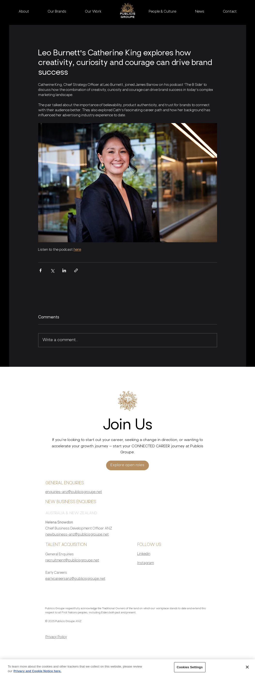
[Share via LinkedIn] (64, 270)
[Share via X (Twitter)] (52, 270)
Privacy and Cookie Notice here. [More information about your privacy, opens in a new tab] (37, 673)
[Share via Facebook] (40, 270)
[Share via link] (76, 270)
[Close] (247, 669)
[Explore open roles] (127, 465)
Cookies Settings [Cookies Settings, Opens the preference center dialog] (190, 669)
